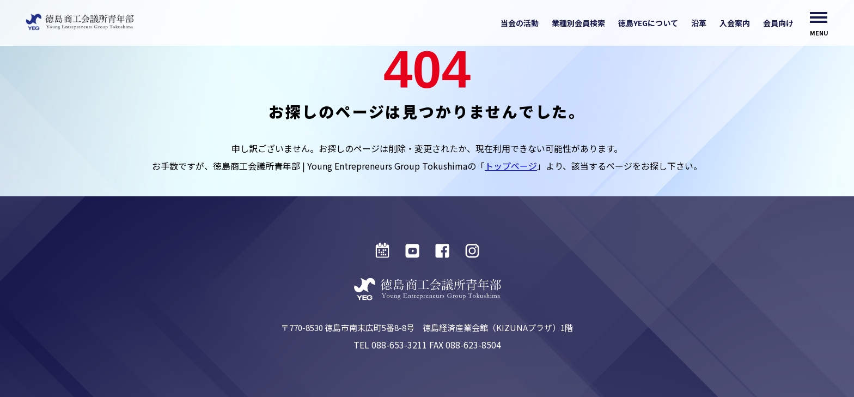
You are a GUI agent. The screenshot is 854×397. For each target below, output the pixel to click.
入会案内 (734, 22)
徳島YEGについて (648, 22)
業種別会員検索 (578, 22)
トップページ (511, 165)
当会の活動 (520, 22)
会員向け (778, 22)
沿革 (698, 22)
